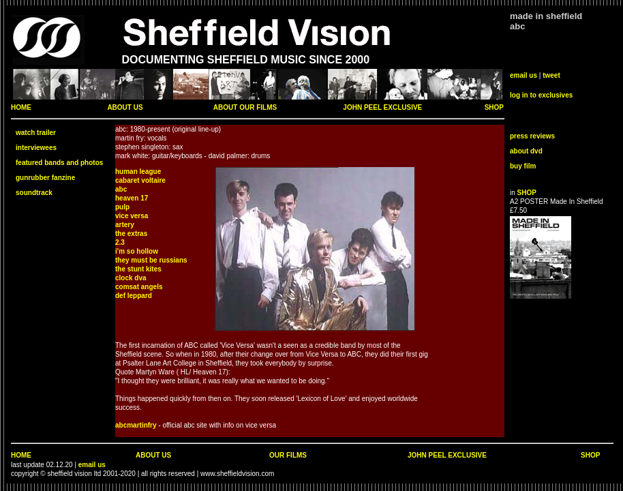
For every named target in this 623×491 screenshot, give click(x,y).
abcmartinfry (136, 425)
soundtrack (34, 192)
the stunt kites (138, 269)
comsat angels (138, 287)
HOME (21, 107)
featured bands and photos (59, 162)
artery (124, 224)
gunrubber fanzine (45, 177)
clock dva (131, 278)
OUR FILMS (288, 455)
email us (523, 75)
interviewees (36, 147)
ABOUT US (124, 107)
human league (138, 171)
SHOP (494, 107)
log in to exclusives (541, 95)
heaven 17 (131, 198)
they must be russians (151, 260)
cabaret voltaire (140, 180)
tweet (551, 75)
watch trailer (36, 132)
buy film (523, 166)
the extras (131, 233)
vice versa (131, 216)
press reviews (532, 136)
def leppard (133, 295)
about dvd (526, 151)
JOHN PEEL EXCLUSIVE (382, 107)
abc (121, 189)
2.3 (120, 242)
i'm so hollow (136, 251)
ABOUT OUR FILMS (245, 107)
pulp (122, 207)
